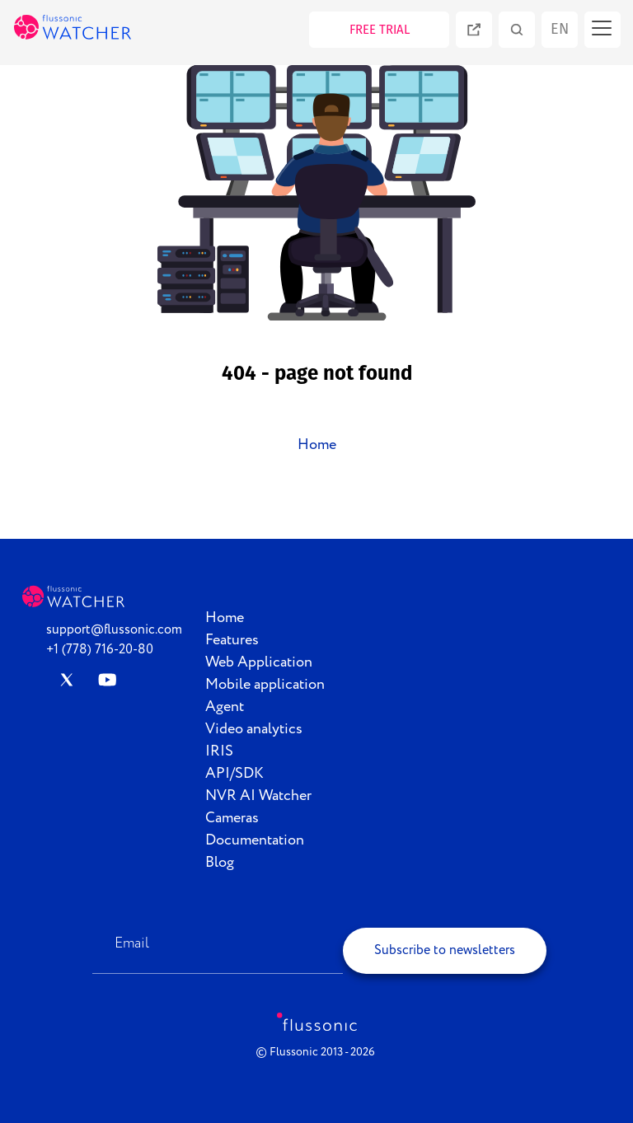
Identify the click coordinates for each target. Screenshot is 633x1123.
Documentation (254, 840)
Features (232, 640)
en (560, 29)
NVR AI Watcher (258, 796)
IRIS (219, 751)
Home (317, 445)
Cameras (232, 818)
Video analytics (253, 729)
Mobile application (265, 684)
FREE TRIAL (379, 29)
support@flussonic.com (114, 629)
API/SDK (234, 773)
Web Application (258, 662)
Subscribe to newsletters (444, 950)
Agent (224, 707)
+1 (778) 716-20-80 (99, 649)
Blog (219, 862)
